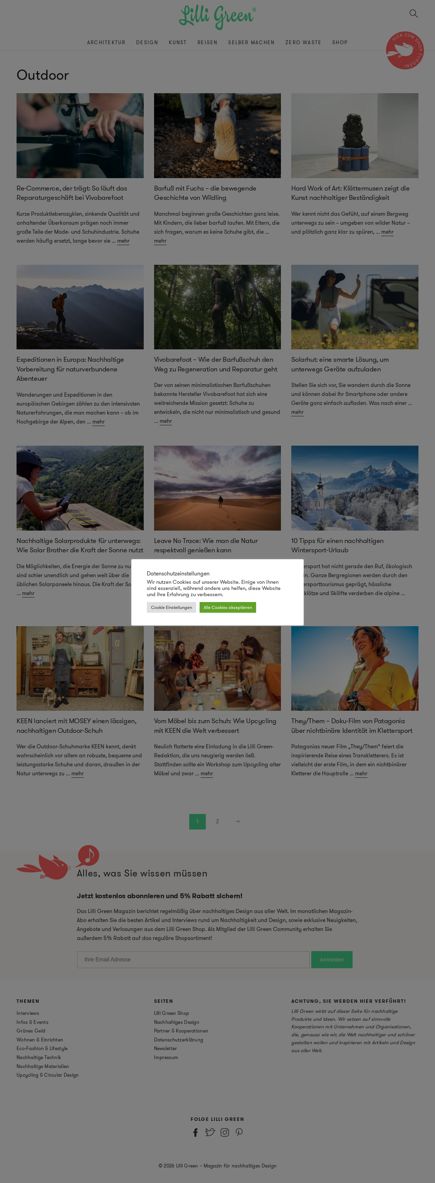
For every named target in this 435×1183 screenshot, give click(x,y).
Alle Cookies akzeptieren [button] (228, 607)
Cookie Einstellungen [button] (171, 607)
